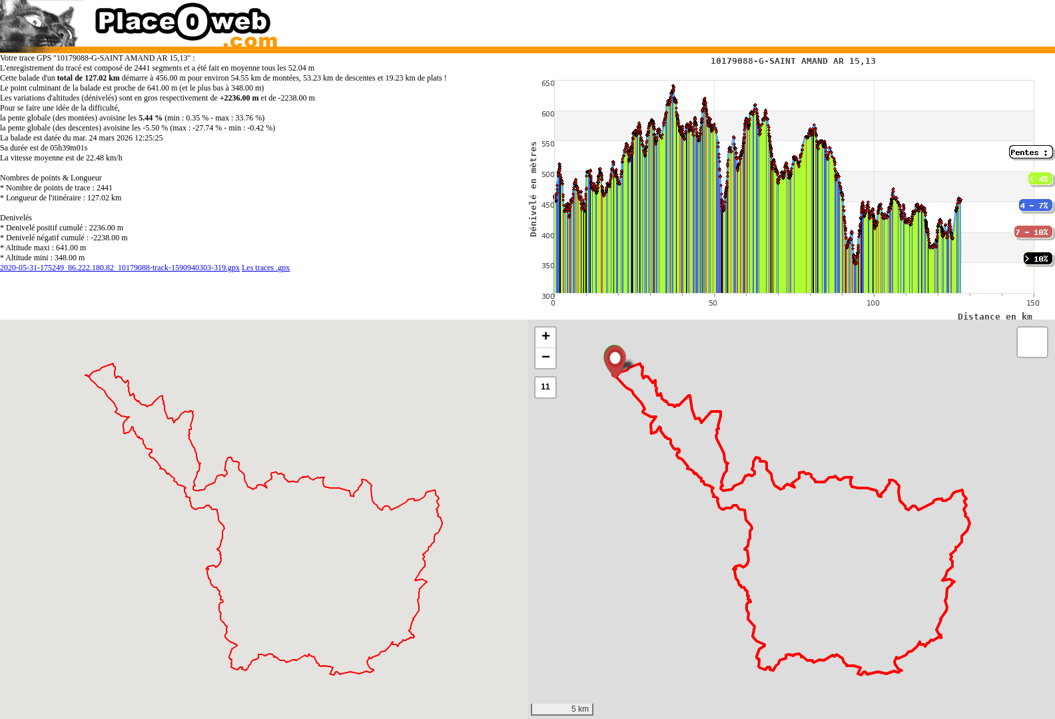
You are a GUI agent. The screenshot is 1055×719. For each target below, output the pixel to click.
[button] (615, 362)
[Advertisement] (777, 20)
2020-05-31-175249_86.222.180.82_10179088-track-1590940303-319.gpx (120, 267)
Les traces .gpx (266, 267)
